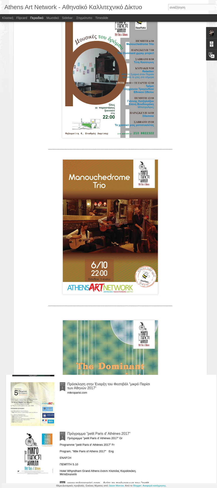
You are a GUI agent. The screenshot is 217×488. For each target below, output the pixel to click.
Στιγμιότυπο (84, 18)
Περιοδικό (36, 18)
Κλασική (7, 18)
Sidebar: (67, 18)
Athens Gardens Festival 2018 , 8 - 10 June (101, 334)
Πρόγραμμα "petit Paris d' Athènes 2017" (98, 433)
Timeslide (101, 18)
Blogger (137, 485)
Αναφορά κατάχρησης (154, 485)
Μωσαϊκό (52, 18)
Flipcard (21, 18)
